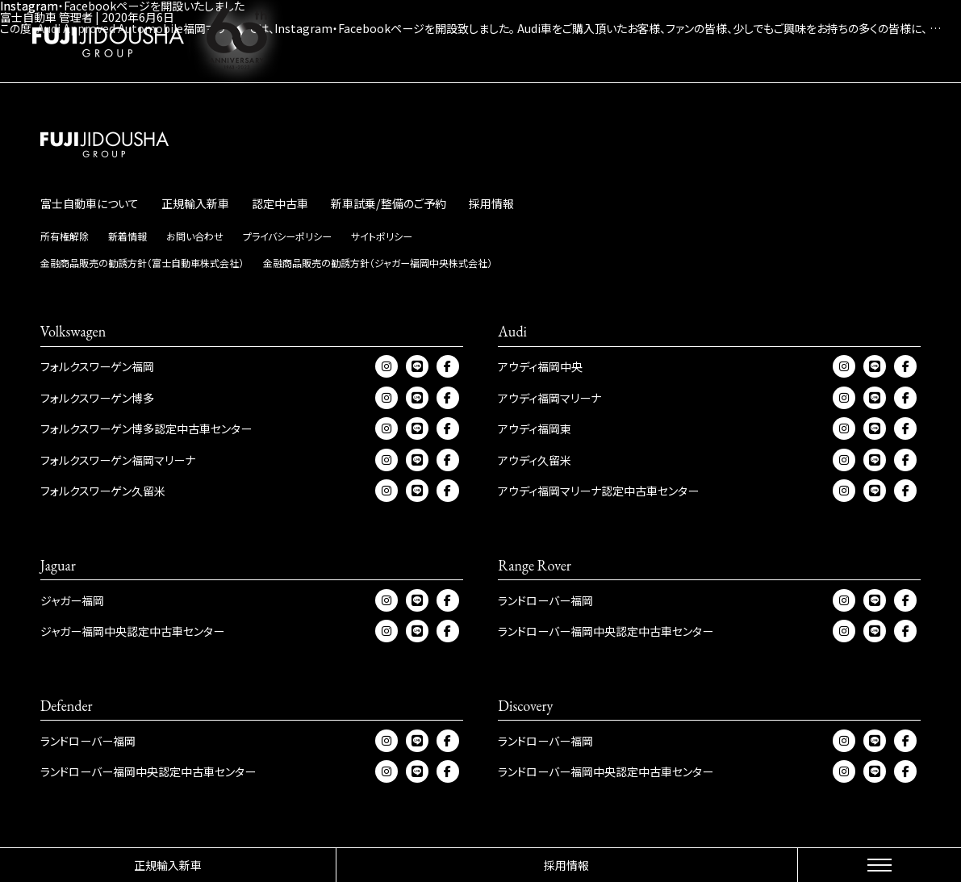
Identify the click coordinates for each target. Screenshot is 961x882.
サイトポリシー (381, 236)
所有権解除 (64, 236)
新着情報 (127, 236)
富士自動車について (89, 203)
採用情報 (566, 865)
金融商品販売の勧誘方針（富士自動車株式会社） (142, 263)
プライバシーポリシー (287, 236)
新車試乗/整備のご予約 (388, 203)
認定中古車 (280, 203)
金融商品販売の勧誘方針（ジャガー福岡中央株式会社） (377, 263)
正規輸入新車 (168, 865)
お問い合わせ (195, 236)
